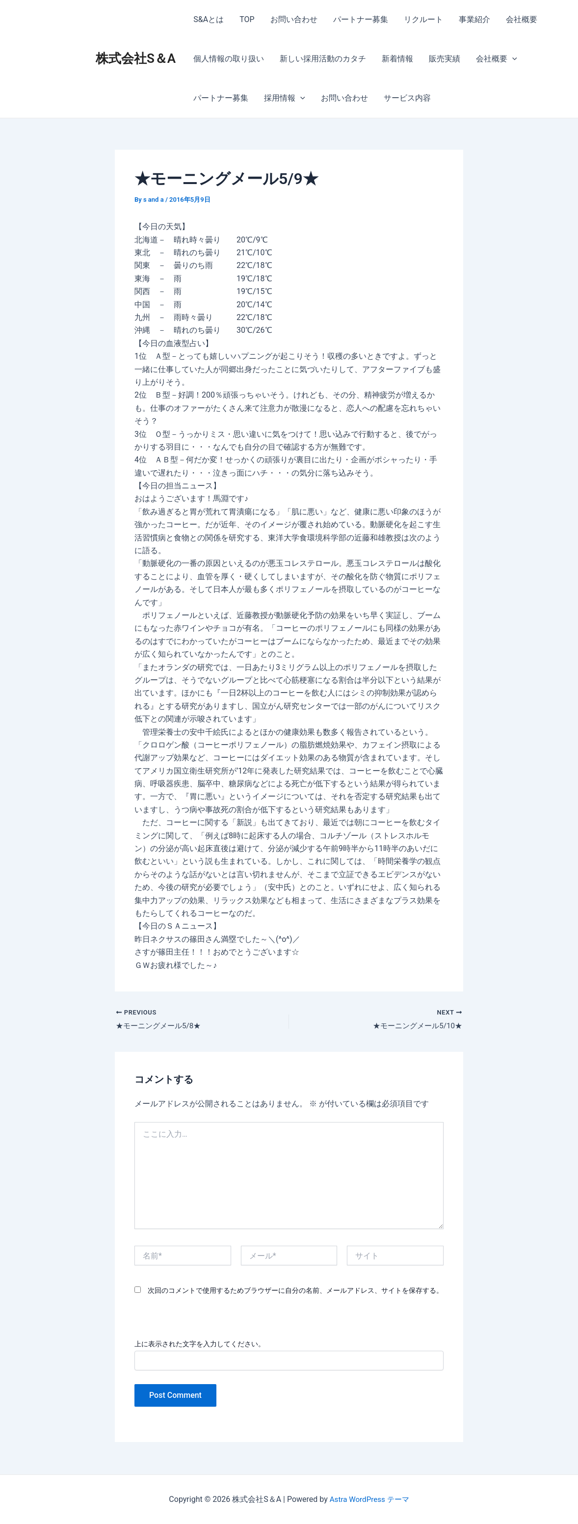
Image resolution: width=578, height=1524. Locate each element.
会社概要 (521, 19)
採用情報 (284, 98)
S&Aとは (208, 19)
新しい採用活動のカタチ (323, 58)
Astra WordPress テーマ (369, 1499)
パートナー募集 (360, 19)
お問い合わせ (293, 19)
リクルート (423, 19)
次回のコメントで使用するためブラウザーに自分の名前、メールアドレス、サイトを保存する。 (295, 1292)
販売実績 (444, 58)
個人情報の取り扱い (228, 58)
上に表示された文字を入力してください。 (199, 1345)
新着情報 (397, 58)
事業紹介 (474, 19)
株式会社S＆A (136, 58)
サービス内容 (407, 98)
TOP (246, 19)
